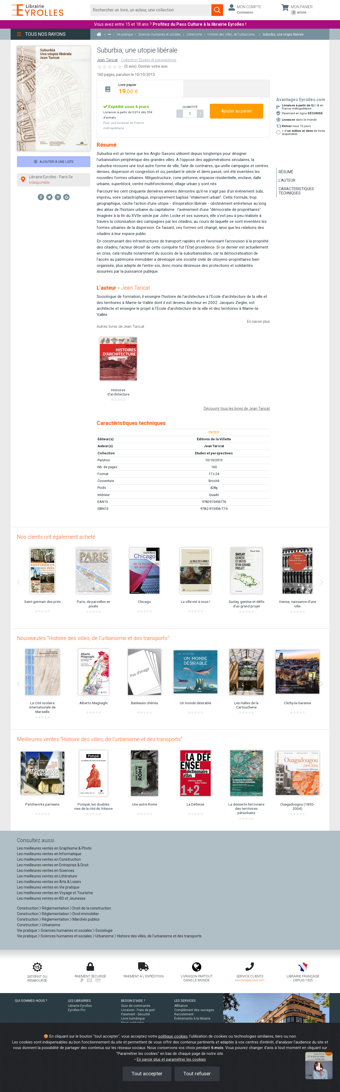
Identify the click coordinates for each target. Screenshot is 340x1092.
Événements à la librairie (192, 1018)
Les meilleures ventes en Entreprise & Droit (52, 865)
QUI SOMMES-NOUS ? (31, 1001)
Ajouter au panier (236, 111)
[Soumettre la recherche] (217, 10)
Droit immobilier (86, 914)
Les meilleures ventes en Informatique (49, 854)
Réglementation (55, 908)
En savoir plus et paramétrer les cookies (171, 1059)
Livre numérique (133, 1018)
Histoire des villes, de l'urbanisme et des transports (159, 936)
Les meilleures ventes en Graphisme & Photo (54, 848)
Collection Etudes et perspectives (148, 60)
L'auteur (287, 180)
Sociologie (104, 930)
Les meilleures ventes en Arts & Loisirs (49, 882)
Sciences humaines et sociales (66, 930)
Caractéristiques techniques (296, 191)
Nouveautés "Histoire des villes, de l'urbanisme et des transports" (93, 638)
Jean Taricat (107, 60)
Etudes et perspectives (214, 453)
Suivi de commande (135, 1006)
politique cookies (173, 1036)
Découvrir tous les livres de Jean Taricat (237, 408)
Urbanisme (51, 925)
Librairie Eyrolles (80, 1006)
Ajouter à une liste (54, 162)
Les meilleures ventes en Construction (49, 859)
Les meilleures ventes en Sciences (45, 870)
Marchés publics (86, 919)
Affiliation (181, 1006)
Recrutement (184, 1014)
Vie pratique (27, 930)
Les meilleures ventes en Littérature (47, 876)
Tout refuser (197, 1074)
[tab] (140, 88)
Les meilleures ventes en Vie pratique (48, 887)
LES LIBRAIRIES (79, 1001)
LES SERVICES (185, 1001)
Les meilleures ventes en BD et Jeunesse (51, 898)
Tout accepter (147, 1074)
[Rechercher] (151, 10)
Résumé (286, 172)
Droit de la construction (92, 908)
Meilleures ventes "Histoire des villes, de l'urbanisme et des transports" (99, 739)
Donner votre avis (153, 66)
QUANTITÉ (189, 107)
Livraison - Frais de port (138, 1010)
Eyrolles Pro (76, 1010)
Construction (28, 908)
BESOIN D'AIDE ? (133, 1001)
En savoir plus (258, 321)
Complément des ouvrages (194, 1010)
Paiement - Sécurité (135, 1014)
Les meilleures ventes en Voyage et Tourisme (55, 893)
